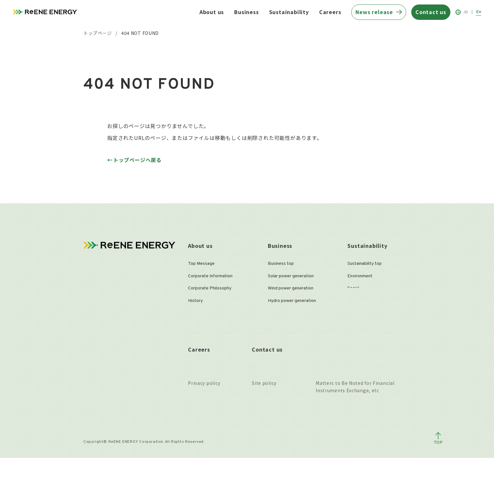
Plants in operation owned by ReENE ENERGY (296, 341)
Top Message (201, 263)
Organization (200, 325)
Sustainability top (364, 263)
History (195, 301)
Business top (281, 263)
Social (353, 288)
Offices (195, 337)
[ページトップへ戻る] (438, 467)
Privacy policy (204, 412)
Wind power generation (290, 288)
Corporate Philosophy (209, 288)
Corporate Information (210, 276)
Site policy (264, 412)
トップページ (97, 33)
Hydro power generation (292, 301)
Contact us (267, 378)
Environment (359, 276)
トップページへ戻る (137, 160)
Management (201, 313)
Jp (465, 12)
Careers (330, 12)
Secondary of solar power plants (299, 325)
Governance (359, 301)
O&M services (281, 313)
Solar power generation (291, 276)
